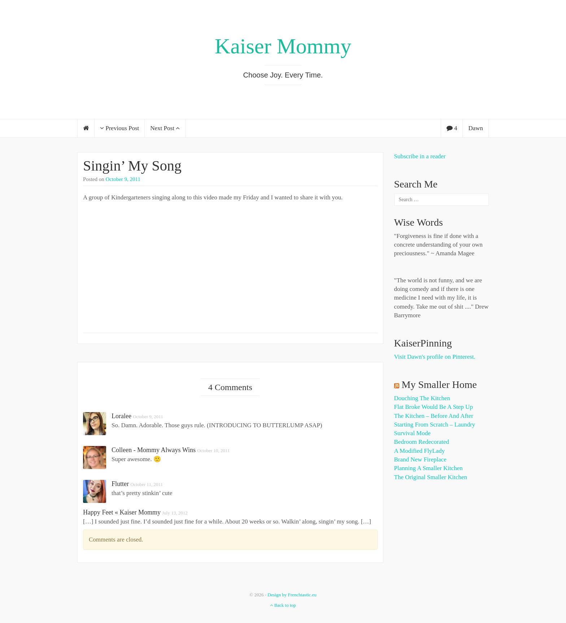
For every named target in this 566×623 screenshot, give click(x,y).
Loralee (121, 416)
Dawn (475, 128)
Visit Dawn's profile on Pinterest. (434, 356)
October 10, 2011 (213, 450)
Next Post (165, 128)
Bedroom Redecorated (421, 441)
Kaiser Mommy (283, 46)
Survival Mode (412, 433)
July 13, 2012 (174, 513)
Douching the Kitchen (422, 398)
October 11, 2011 (146, 484)
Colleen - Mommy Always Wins (154, 450)
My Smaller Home (439, 384)
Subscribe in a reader (420, 156)
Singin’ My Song (132, 166)
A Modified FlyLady (419, 450)
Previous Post (119, 128)
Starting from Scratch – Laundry (434, 424)
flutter (120, 483)
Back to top (283, 605)
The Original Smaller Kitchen (430, 477)
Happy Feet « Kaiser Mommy (122, 512)
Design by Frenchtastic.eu (291, 594)
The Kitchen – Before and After (434, 415)
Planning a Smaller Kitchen (428, 468)
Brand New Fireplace (420, 459)
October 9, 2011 (123, 179)
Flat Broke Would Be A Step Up (433, 406)
